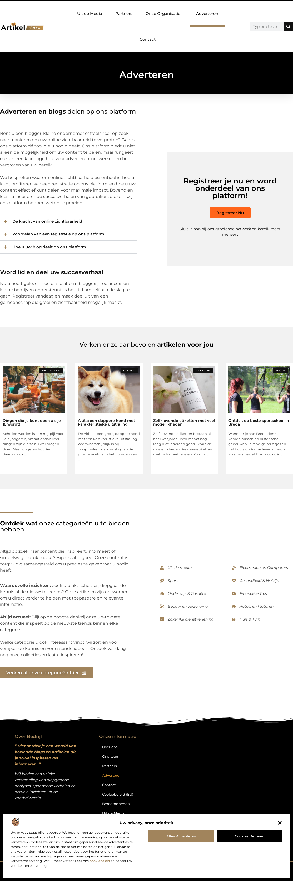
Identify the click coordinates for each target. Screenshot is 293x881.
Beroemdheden (116, 804)
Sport (280, 370)
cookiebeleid (100, 861)
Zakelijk (202, 370)
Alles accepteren (181, 836)
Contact (148, 39)
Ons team (111, 756)
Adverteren (207, 13)
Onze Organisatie (164, 13)
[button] (279, 823)
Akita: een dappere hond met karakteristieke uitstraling (106, 422)
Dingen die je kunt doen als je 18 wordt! (32, 422)
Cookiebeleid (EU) (117, 794)
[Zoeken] (288, 26)
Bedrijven (51, 370)
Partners (123, 13)
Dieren (129, 370)
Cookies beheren (250, 836)
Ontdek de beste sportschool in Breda (258, 422)
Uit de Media (89, 13)
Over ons (110, 747)
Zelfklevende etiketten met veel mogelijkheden (184, 422)
